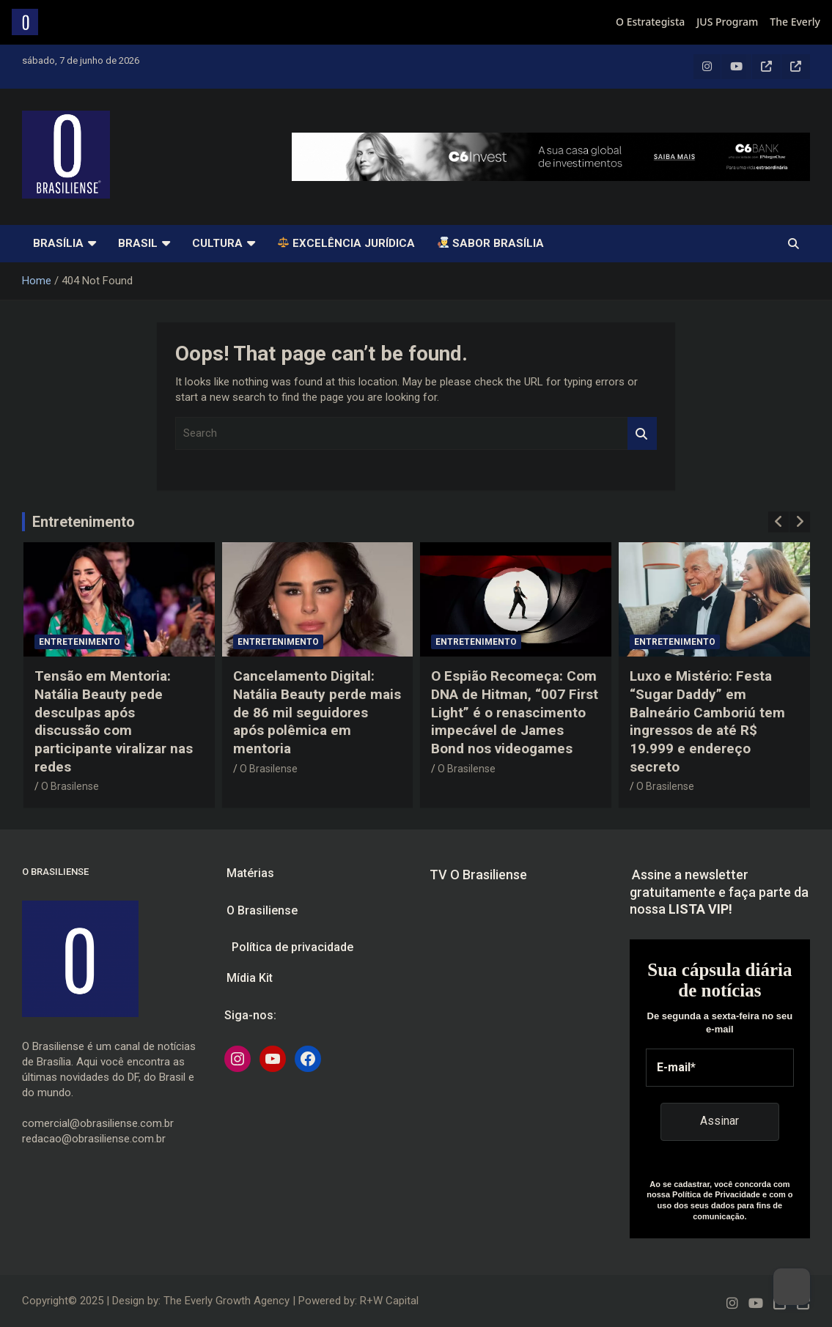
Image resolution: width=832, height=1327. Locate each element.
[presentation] (778, 521)
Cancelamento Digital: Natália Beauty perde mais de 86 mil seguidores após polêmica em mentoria (317, 712)
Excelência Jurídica (346, 243)
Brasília (58, 243)
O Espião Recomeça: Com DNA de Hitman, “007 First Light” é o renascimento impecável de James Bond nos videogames (514, 712)
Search (642, 433)
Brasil (138, 243)
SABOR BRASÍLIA (491, 243)
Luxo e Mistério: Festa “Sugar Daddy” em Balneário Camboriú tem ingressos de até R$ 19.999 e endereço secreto (707, 721)
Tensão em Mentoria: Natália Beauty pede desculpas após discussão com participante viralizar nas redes (113, 721)
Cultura (217, 243)
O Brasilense (70, 786)
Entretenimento (83, 522)
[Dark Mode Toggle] (791, 1286)
